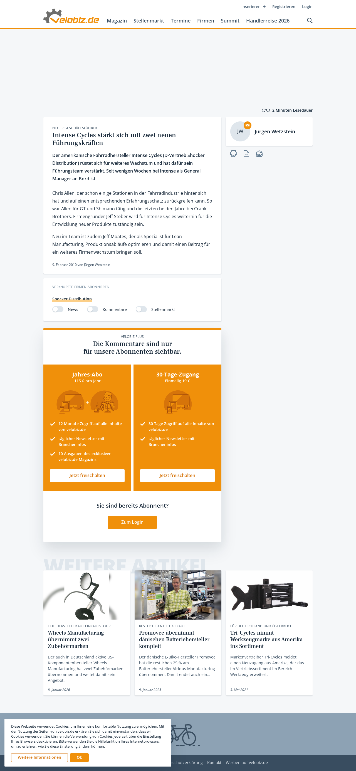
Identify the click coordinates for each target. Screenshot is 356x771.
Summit (230, 20)
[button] (79, 757)
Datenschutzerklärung (182, 762)
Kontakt (214, 762)
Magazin (117, 20)
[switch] (57, 309)
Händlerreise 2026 (268, 20)
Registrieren (283, 6)
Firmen (205, 20)
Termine (181, 20)
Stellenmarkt (149, 20)
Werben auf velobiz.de (247, 762)
